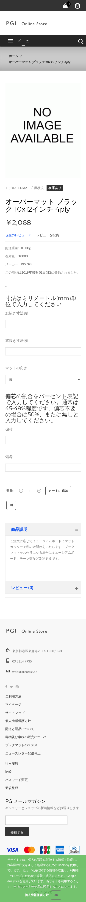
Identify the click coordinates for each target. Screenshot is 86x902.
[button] (70, 93)
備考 (9, 456)
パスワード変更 (16, 780)
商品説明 (19, 529)
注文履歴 (11, 764)
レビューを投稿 (47, 235)
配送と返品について (19, 729)
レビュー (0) (22, 587)
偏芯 (9, 429)
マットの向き (16, 368)
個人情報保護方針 (18, 721)
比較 (8, 772)
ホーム (13, 56)
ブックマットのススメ (21, 745)
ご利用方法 (13, 696)
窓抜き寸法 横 (16, 340)
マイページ (13, 704)
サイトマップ (15, 713)
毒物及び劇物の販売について (26, 737)
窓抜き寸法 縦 (16, 313)
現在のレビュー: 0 (18, 235)
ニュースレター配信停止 (23, 753)
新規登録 (11, 788)
